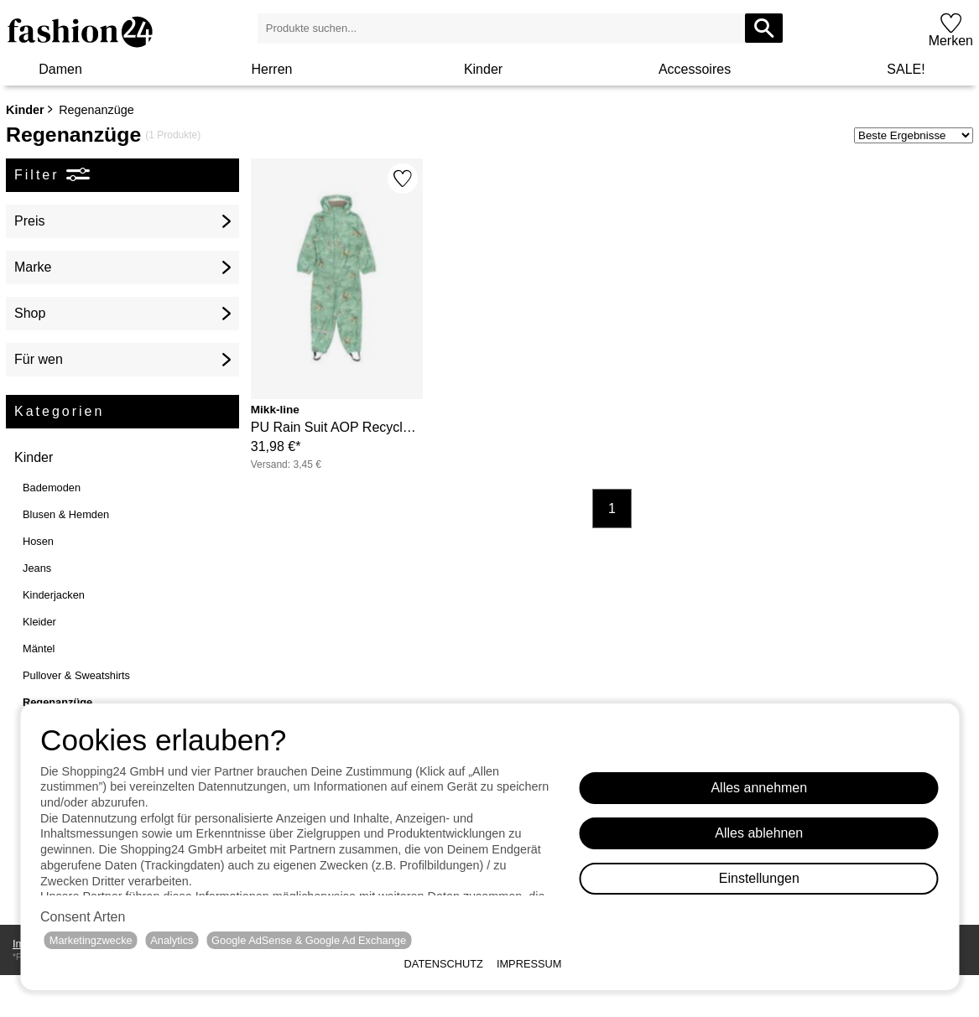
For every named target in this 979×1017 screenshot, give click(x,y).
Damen (60, 69)
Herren (272, 69)
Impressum (529, 963)
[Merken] (403, 178)
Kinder (483, 69)
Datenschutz (443, 963)
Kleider (39, 621)
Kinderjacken (54, 595)
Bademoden (52, 487)
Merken (951, 41)
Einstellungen (759, 878)
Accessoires (695, 69)
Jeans (37, 568)
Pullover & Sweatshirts (76, 675)
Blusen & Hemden (66, 514)
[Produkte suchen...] (764, 28)
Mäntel (39, 648)
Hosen (38, 541)
